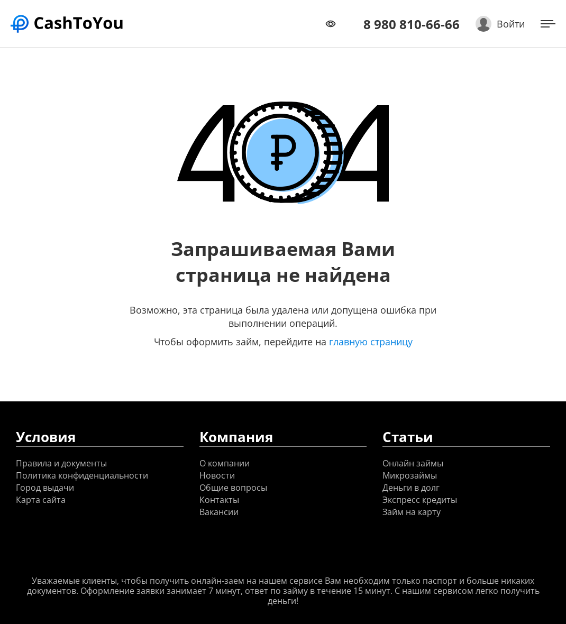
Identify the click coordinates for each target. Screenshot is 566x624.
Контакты (219, 500)
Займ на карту (411, 512)
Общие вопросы (233, 488)
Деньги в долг (411, 488)
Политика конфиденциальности (82, 476)
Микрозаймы (409, 476)
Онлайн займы (412, 463)
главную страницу (371, 341)
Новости (217, 476)
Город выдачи (45, 488)
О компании (224, 463)
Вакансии (219, 512)
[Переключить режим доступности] (330, 23)
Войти (511, 23)
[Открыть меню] (548, 23)
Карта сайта (41, 500)
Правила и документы (61, 463)
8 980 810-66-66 (411, 24)
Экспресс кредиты (419, 500)
